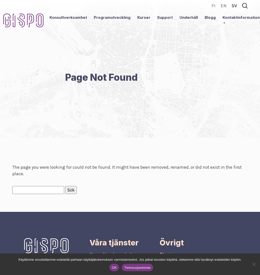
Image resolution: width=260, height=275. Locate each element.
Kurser (143, 17)
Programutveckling (112, 17)
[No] (253, 264)
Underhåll (189, 17)
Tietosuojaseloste (137, 267)
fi (213, 5)
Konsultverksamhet (68, 17)
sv (234, 5)
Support (165, 17)
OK (114, 267)
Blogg (210, 17)
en (224, 5)
